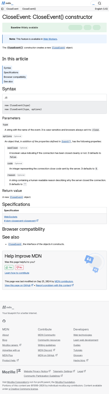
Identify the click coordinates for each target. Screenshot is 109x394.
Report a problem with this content (53, 285)
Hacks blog (79, 360)
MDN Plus (7, 355)
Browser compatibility (15, 77)
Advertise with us (11, 350)
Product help (9, 360)
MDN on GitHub (46, 355)
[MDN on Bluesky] (9, 321)
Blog (4, 340)
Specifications (11, 72)
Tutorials (77, 350)
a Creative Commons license (23, 388)
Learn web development (85, 340)
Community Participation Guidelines (42, 375)
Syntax (7, 67)
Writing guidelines (47, 345)
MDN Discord (45, 350)
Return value (12, 191)
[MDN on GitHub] (4, 321)
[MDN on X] (14, 321)
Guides (76, 345)
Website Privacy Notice (36, 371)
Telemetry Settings (62, 371)
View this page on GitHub (18, 285)
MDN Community (46, 335)
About (5, 335)
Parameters (11, 118)
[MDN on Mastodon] (19, 321)
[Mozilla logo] (11, 371)
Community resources (49, 340)
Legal (80, 371)
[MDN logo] (8, 307)
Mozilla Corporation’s (18, 382)
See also (8, 81)
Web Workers (50, 39)
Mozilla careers (10, 345)
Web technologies (82, 335)
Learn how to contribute (17, 272)
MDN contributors (64, 281)
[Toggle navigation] (105, 3)
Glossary (78, 355)
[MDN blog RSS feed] (24, 321)
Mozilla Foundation (65, 382)
